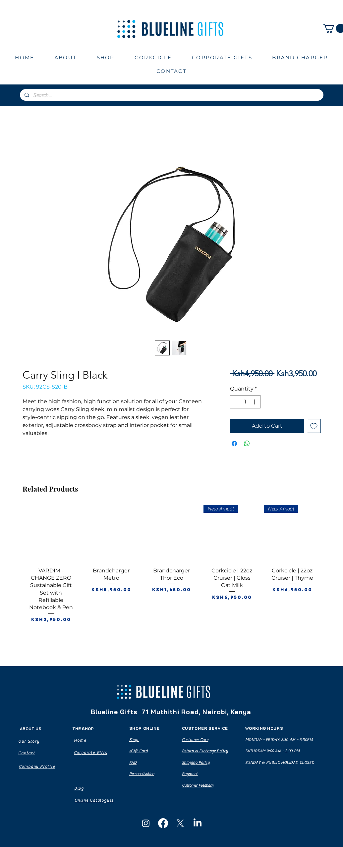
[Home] (80, 740)
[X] (180, 823)
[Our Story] (29, 741)
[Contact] (27, 753)
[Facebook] (163, 823)
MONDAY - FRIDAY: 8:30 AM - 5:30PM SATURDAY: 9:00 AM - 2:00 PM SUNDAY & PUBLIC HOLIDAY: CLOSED (279, 751)
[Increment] (254, 402)
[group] (171, 574)
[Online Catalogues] (94, 800)
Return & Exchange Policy (205, 751)
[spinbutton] (245, 402)
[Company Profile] (37, 766)
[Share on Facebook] (234, 444)
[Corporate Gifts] (91, 753)
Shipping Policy (196, 762)
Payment (190, 773)
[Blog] (79, 788)
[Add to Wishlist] (314, 426)
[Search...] (171, 95)
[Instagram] (146, 823)
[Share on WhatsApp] (247, 444)
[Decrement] (235, 402)
